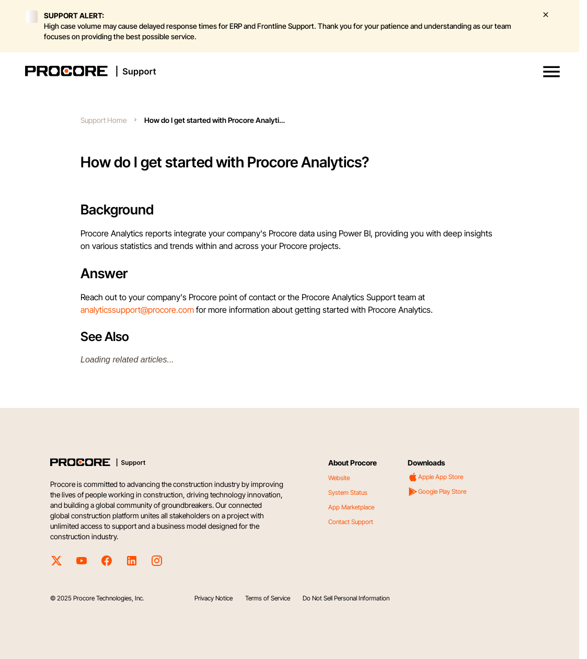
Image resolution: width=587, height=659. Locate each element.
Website (339, 478)
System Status (347, 492)
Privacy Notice (213, 598)
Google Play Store (437, 491)
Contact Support (350, 522)
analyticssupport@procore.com (137, 309)
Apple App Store (435, 477)
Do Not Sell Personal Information (346, 598)
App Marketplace (351, 507)
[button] (551, 72)
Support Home (103, 120)
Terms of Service (267, 598)
